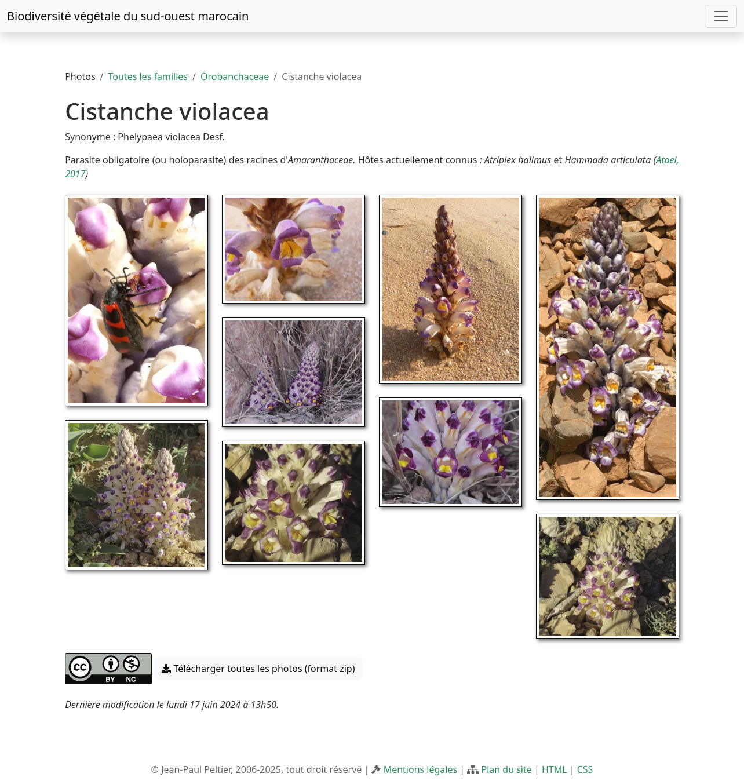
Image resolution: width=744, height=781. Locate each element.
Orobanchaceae (234, 76)
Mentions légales (421, 769)
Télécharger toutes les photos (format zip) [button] (258, 668)
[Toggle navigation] (721, 16)
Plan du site (506, 769)
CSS (585, 769)
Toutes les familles (148, 76)
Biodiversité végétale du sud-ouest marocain (128, 16)
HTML (554, 769)
